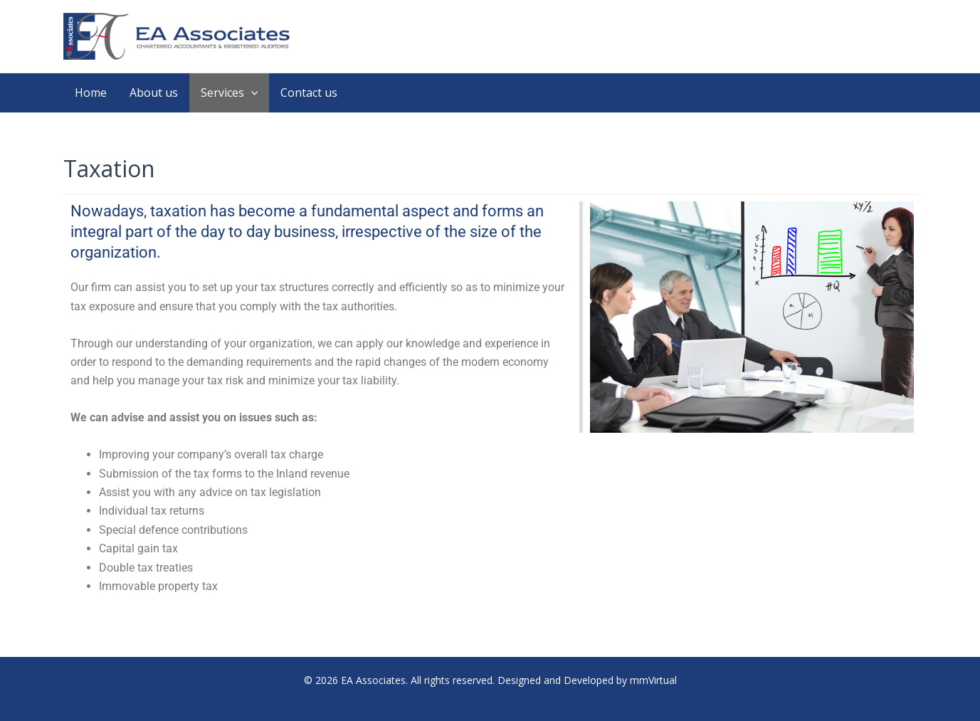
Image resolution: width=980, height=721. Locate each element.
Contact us (308, 92)
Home (91, 92)
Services (229, 92)
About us (154, 92)
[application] (251, 92)
